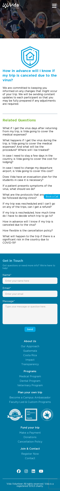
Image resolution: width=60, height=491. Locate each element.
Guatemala (30, 350)
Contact (30, 458)
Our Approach (30, 346)
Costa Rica (30, 355)
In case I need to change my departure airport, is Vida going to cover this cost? (28, 169)
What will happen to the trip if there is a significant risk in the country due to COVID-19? (29, 239)
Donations (30, 437)
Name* (7, 275)
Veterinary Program (30, 385)
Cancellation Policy (30, 441)
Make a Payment (30, 432)
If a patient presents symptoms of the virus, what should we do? (27, 187)
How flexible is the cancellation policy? (28, 230)
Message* (9, 301)
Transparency (30, 364)
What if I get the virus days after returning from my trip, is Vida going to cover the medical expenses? (30, 131)
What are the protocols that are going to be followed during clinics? (29, 196)
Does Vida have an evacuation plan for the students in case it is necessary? (30, 178)
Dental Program (30, 380)
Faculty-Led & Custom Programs (30, 402)
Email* (7, 288)
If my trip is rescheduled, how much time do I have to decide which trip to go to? (29, 214)
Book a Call (52, 196)
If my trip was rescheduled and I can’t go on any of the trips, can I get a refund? (29, 205)
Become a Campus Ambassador (30, 397)
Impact (30, 359)
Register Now (30, 453)
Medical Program (30, 376)
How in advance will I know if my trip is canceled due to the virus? (28, 223)
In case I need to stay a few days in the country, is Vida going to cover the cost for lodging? (30, 159)
